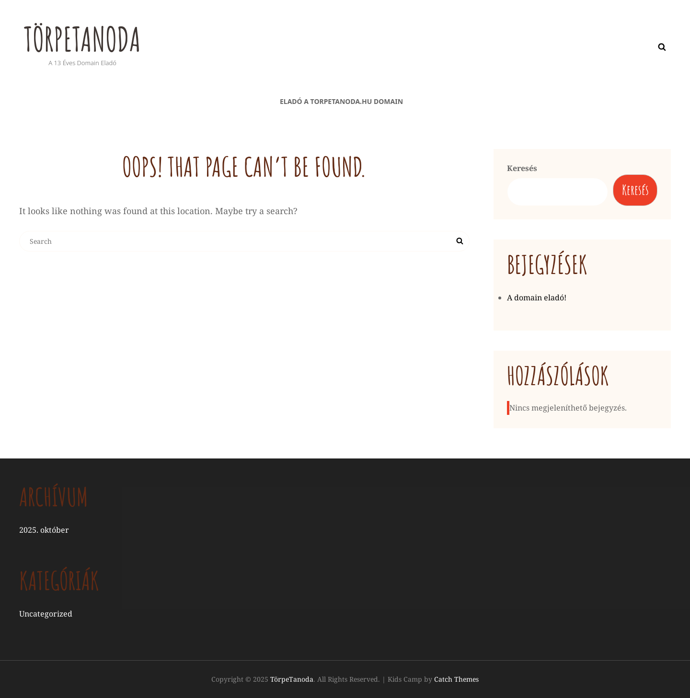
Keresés (522, 168)
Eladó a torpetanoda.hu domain (341, 101)
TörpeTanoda (84, 39)
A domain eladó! (536, 298)
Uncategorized (45, 614)
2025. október (44, 530)
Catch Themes (456, 679)
